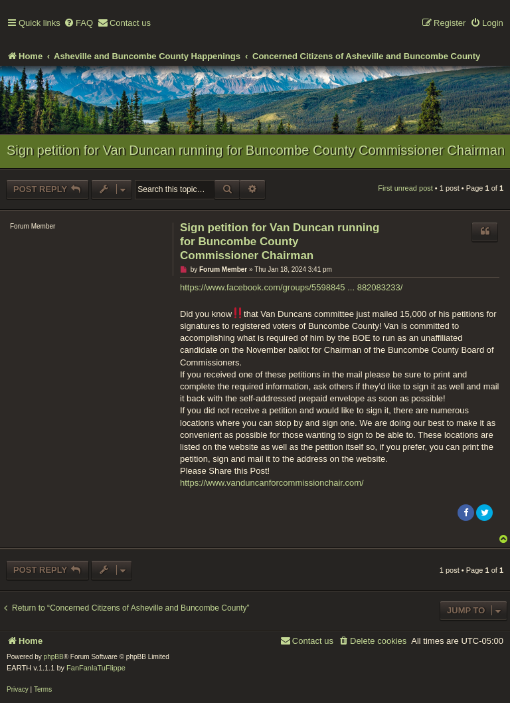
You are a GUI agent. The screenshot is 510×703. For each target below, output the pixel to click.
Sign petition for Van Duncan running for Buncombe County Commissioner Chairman (256, 150)
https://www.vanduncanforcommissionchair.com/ (272, 483)
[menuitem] (78, 23)
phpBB (54, 656)
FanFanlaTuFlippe (96, 668)
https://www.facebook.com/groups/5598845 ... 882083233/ (291, 287)
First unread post (405, 188)
